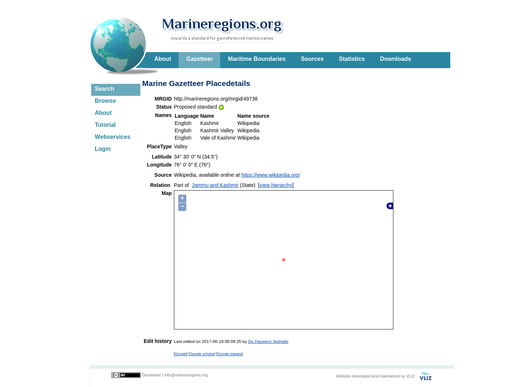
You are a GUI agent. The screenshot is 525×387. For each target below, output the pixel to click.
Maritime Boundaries (256, 59)
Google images (229, 354)
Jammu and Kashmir (215, 185)
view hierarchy (276, 185)
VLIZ (410, 376)
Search (104, 89)
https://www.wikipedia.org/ (270, 175)
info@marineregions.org (186, 375)
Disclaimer (151, 375)
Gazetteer (199, 59)
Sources (312, 59)
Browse (105, 101)
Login (103, 149)
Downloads (395, 59)
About (162, 59)
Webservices (113, 137)
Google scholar (202, 354)
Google (181, 354)
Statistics (352, 59)
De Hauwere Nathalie (268, 341)
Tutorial (105, 125)
